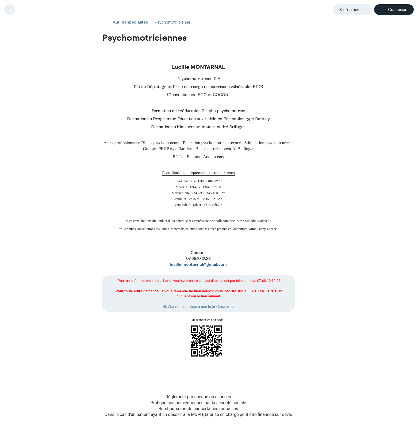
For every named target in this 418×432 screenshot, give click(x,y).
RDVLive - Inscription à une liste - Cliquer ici (198, 306)
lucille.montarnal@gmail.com (198, 264)
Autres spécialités (130, 22)
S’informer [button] (349, 9)
